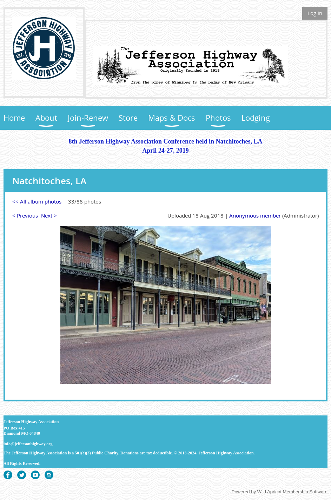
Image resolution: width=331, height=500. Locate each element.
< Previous (25, 215)
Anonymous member (255, 215)
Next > (49, 215)
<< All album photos (36, 201)
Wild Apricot (269, 491)
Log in (314, 12)
